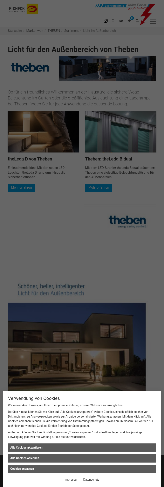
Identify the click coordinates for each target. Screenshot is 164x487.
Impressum (72, 479)
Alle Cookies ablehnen (24, 458)
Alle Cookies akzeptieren (26, 447)
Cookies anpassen (22, 468)
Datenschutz (91, 479)
